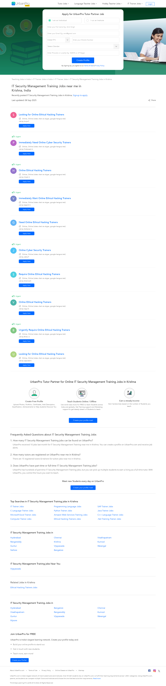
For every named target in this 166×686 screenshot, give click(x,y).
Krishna (57, 541)
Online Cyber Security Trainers (35, 250)
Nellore (13, 550)
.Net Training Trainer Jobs (109, 519)
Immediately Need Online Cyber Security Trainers (45, 142)
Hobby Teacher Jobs (111, 3)
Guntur (13, 546)
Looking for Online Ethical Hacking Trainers (41, 114)
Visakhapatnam (105, 537)
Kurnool (101, 541)
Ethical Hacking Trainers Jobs (67, 519)
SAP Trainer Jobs (105, 506)
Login (150, 4)
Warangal (102, 546)
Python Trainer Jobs (63, 510)
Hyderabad (15, 537)
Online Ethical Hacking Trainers (35, 170)
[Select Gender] (83, 46)
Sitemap (81, 670)
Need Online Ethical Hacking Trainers (38, 222)
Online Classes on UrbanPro (64, 670)
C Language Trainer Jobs (21, 510)
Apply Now (26, 126)
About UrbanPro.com (17, 670)
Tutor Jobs (62, 3)
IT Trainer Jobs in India (43, 79)
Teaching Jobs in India (21, 79)
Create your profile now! (83, 420)
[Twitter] (159, 671)
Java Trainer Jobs (105, 510)
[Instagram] (154, 671)
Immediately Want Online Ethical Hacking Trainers (45, 198)
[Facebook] (149, 671)
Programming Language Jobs (67, 506)
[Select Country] (58, 40)
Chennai (58, 537)
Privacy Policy (46, 670)
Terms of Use (33, 670)
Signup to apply (80, 95)
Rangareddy (16, 541)
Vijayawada (59, 546)
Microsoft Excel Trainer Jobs (23, 514)
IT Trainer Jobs (134, 3)
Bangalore (58, 550)
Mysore (13, 620)
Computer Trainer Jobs (20, 519)
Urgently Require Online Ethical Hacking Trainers (44, 330)
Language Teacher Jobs (84, 3)
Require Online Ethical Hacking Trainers (39, 274)
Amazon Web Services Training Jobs (70, 514)
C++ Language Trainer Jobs (110, 514)
